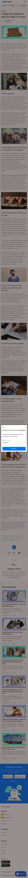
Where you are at (6, 440)
